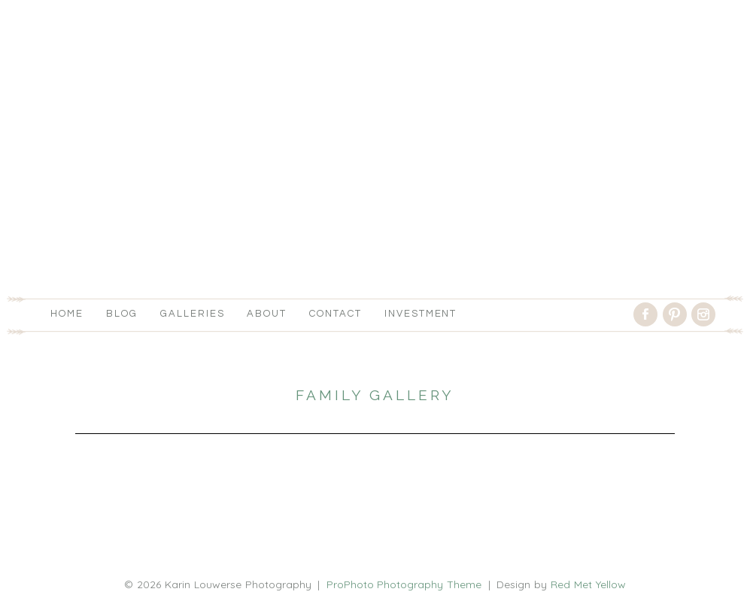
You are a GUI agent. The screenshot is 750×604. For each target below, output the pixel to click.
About (267, 313)
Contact (335, 313)
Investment (420, 313)
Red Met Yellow (588, 584)
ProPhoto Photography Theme (404, 584)
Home (67, 313)
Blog (122, 313)
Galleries (192, 313)
